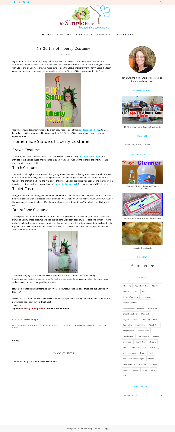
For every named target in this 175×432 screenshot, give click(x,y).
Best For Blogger (103, 429)
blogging (152, 342)
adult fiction (140, 342)
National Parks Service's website (58, 278)
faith (152, 353)
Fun (60, 325)
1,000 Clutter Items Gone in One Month (142, 127)
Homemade (146, 297)
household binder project (133, 358)
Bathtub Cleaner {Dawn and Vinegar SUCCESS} (143, 187)
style (153, 370)
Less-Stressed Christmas (133, 308)
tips (124, 375)
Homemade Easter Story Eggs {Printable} (143, 218)
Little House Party (130, 314)
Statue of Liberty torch (65, 184)
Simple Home (143, 330)
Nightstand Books (130, 319)
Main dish (145, 314)
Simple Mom (128, 336)
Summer (156, 336)
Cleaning (126, 291)
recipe (125, 370)
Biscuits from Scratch (143, 248)
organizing (143, 364)
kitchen (151, 358)
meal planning (129, 364)
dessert (143, 353)
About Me (127, 286)
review (145, 370)
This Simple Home (80, 429)
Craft (136, 291)
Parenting (146, 319)
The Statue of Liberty (89, 129)
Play (155, 319)
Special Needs (143, 336)
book (125, 347)
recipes (135, 370)
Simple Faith (154, 325)
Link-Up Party (153, 308)
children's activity (30, 325)
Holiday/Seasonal (73, 325)
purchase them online (90, 156)
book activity (136, 347)
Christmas (156, 286)
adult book (127, 342)
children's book (49, 325)
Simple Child (140, 325)
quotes (154, 364)
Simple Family (128, 330)
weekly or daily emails (34, 308)
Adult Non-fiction (141, 286)
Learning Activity (92, 325)
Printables (127, 325)
